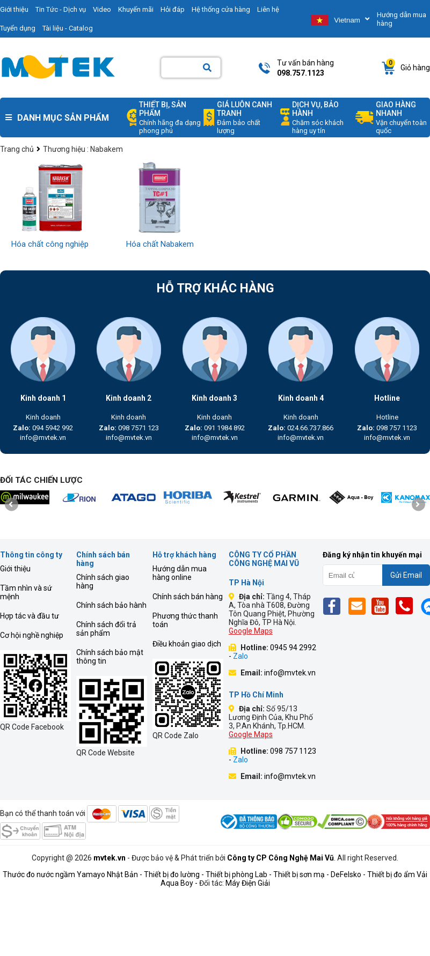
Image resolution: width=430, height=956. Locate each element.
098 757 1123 (387, 428)
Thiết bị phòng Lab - (239, 874)
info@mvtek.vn (43, 437)
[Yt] (383, 606)
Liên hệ (268, 9)
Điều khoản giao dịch (186, 643)
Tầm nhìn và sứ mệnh (26, 592)
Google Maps (251, 631)
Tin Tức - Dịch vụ (60, 9)
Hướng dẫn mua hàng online (179, 573)
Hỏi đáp (173, 9)
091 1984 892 (215, 428)
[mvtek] (24, 497)
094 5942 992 (43, 428)
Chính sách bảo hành (111, 605)
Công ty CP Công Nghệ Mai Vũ (280, 858)
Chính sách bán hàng (187, 596)
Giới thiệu (15, 568)
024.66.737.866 (300, 428)
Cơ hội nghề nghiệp (31, 635)
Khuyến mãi (136, 9)
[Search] (207, 67)
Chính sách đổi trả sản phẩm (106, 628)
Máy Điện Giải (247, 883)
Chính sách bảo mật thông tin (109, 656)
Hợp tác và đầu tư (29, 616)
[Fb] (335, 606)
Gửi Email (406, 575)
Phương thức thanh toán (185, 620)
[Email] (359, 606)
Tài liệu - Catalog (67, 28)
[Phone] (407, 606)
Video (102, 9)
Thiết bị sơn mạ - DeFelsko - (320, 874)
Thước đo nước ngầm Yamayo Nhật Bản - (72, 874)
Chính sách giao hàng (102, 581)
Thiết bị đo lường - (174, 874)
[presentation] (11, 504)
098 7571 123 (129, 428)
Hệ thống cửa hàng (221, 9)
